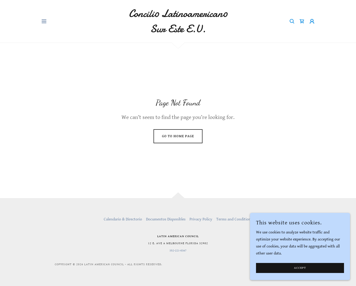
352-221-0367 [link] (178, 250)
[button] (44, 21)
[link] (178, 31)
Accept (300, 278)
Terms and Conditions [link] (234, 219)
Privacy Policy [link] (201, 219)
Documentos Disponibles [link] (166, 219)
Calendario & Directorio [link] (123, 219)
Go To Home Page (178, 136)
